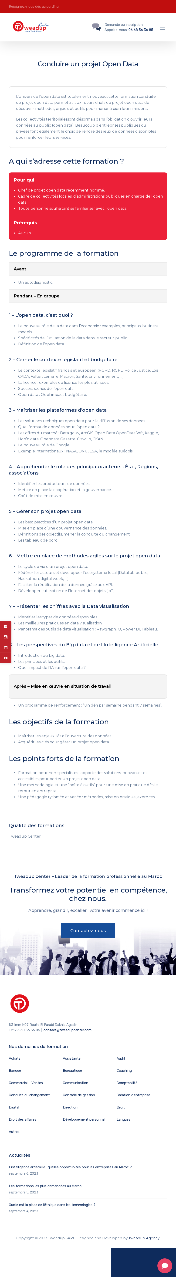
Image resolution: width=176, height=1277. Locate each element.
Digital (14, 1107)
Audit (121, 1058)
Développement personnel (84, 1119)
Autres (14, 1132)
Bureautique (72, 1070)
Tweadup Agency (144, 1238)
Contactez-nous (88, 930)
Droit (121, 1107)
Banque (15, 1070)
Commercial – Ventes (26, 1083)
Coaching (124, 1070)
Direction (70, 1107)
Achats (14, 1058)
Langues (123, 1119)
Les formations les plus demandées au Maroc (45, 1186)
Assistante (72, 1058)
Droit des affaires (22, 1119)
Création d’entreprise (133, 1095)
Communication (75, 1083)
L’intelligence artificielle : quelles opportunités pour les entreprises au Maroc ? (70, 1167)
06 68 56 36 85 (141, 30)
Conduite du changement (29, 1095)
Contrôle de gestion (79, 1095)
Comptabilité (127, 1083)
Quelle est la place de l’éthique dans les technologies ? (52, 1205)
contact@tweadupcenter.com (67, 1030)
